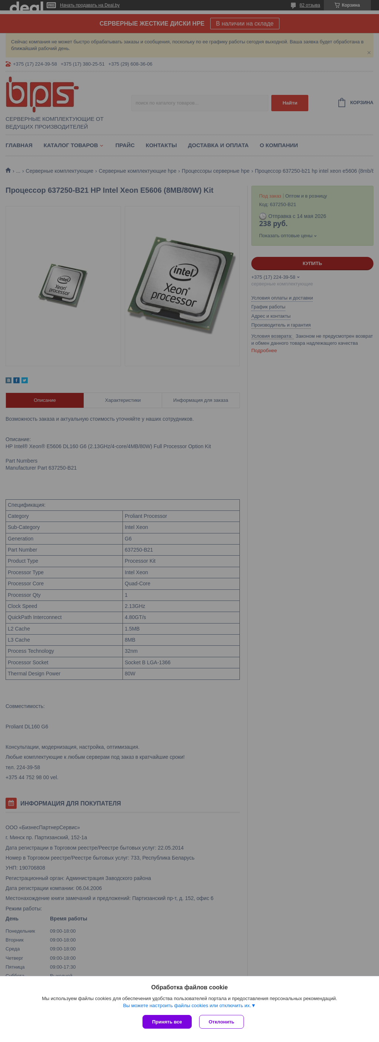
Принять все (167, 1022)
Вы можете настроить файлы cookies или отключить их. (187, 1005)
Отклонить (221, 1022)
